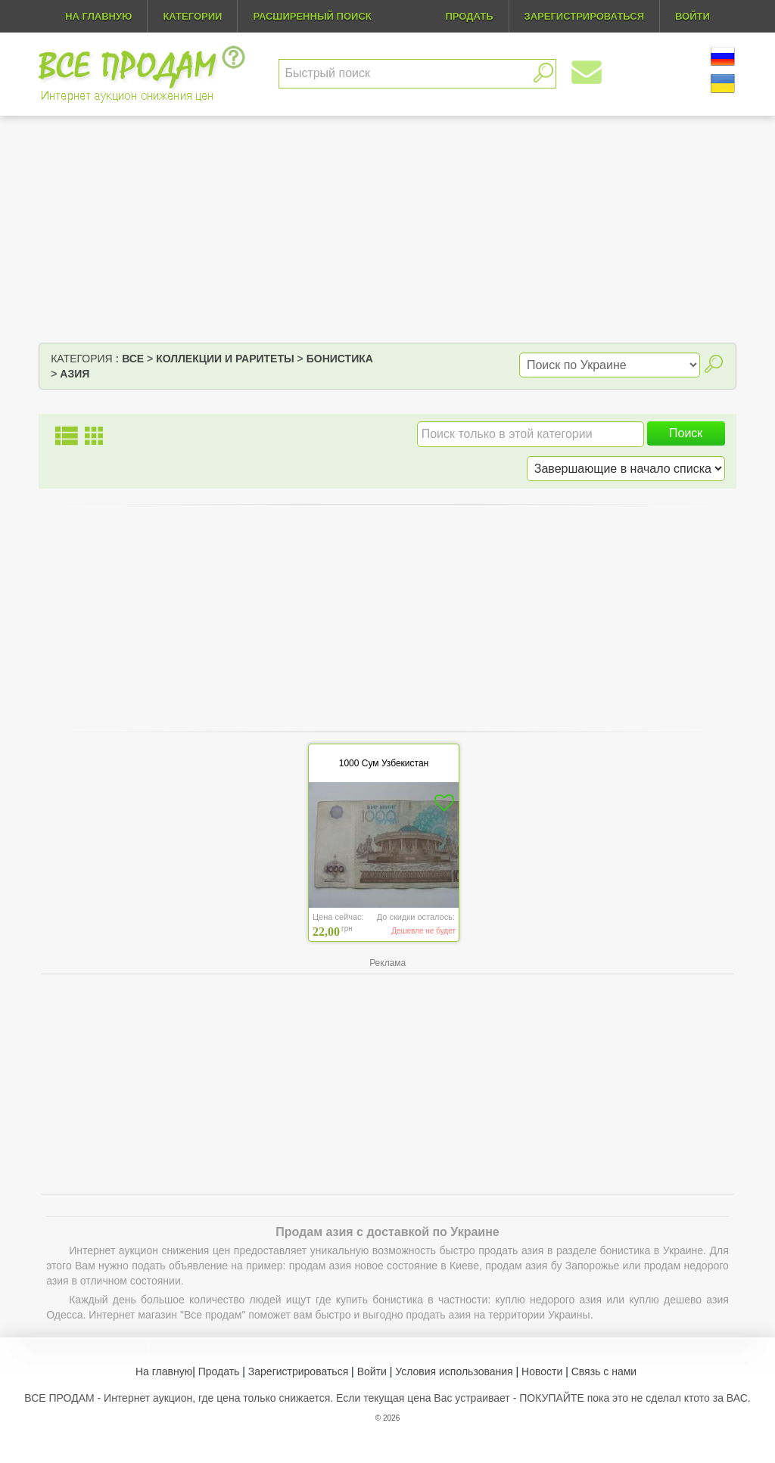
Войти (372, 1371)
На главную (98, 16)
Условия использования (453, 1371)
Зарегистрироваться (298, 1371)
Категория (81, 359)
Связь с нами (603, 1371)
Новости (541, 1371)
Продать (219, 1371)
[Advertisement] (387, 229)
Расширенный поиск (312, 16)
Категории (192, 16)
